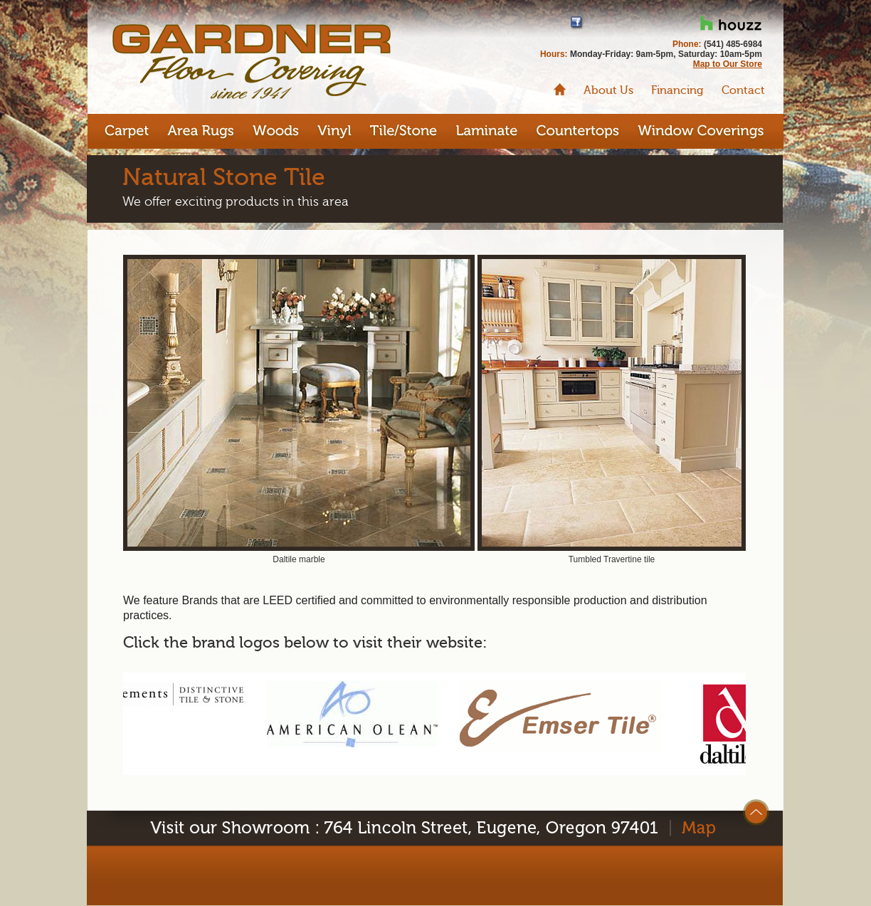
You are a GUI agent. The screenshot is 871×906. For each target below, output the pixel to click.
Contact (743, 90)
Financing (677, 90)
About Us (608, 90)
